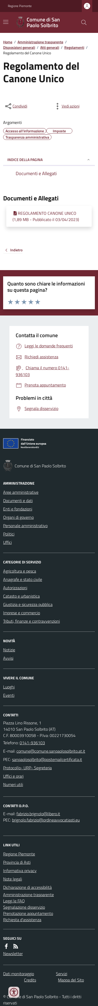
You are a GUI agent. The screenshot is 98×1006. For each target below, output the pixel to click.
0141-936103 (32, 743)
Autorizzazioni (15, 588)
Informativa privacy (20, 870)
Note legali (12, 879)
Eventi (8, 695)
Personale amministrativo (25, 525)
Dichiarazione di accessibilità (27, 887)
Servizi (61, 974)
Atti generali (49, 47)
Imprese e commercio (21, 613)
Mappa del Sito (71, 980)
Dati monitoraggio (18, 974)
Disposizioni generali (19, 47)
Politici (8, 534)
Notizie (9, 650)
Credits (30, 980)
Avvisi (8, 658)
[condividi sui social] (15, 106)
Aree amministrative (20, 492)
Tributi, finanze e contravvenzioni (31, 621)
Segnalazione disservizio (24, 907)
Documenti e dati (18, 500)
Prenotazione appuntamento (28, 913)
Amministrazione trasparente (40, 42)
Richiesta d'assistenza (22, 919)
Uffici (7, 542)
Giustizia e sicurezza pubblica (28, 604)
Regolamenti (74, 47)
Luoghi (9, 687)
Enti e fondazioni (17, 509)
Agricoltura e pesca (19, 571)
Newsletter (13, 953)
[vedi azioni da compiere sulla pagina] (66, 106)
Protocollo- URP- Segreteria (27, 768)
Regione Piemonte (20, 6)
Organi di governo (18, 517)
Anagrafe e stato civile (22, 579)
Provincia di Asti (17, 862)
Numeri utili (13, 784)
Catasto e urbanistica (21, 596)
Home (7, 42)
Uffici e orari (13, 776)
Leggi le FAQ (14, 901)
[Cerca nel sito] (81, 22)
